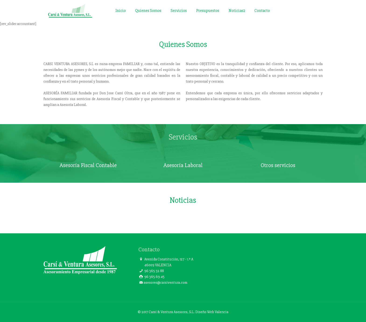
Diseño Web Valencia (211, 312)
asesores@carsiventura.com (165, 282)
